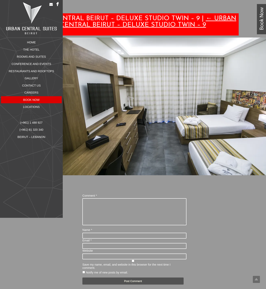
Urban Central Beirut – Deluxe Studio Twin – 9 (148, 21)
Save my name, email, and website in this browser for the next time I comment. (126, 271)
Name (87, 234)
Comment (89, 195)
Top (256, 279)
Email (87, 245)
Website (87, 255)
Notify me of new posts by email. (107, 277)
